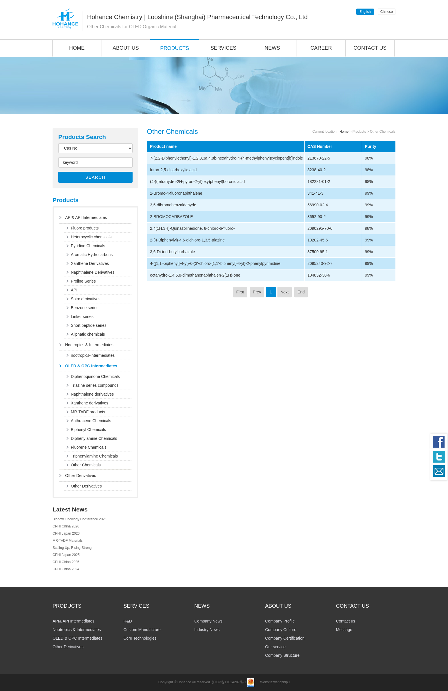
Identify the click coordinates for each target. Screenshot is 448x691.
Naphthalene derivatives (92, 394)
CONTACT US (369, 48)
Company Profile (280, 621)
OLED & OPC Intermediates (91, 366)
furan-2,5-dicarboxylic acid (173, 170)
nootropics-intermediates (93, 355)
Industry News (207, 629)
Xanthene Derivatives (90, 263)
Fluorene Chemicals (89, 447)
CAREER (321, 48)
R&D (127, 621)
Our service (275, 646)
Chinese (386, 12)
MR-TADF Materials (68, 541)
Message (344, 629)
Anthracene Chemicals (91, 420)
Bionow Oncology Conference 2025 (80, 519)
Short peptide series (89, 325)
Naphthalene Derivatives (93, 272)
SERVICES (224, 48)
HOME (77, 48)
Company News (208, 621)
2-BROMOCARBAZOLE (171, 216)
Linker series (82, 316)
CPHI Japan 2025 (66, 555)
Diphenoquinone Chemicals (95, 376)
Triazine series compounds (95, 385)
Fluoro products (85, 228)
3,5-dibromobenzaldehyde (173, 205)
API (74, 290)
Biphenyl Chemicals (88, 429)
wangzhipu (281, 682)
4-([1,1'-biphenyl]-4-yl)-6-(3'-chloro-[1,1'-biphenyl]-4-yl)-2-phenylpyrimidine (215, 263)
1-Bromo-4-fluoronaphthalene (176, 193)
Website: (266, 682)
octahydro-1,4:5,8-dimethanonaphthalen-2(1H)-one (195, 275)
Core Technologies (140, 638)
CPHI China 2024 (66, 569)
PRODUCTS (174, 48)
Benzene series (85, 307)
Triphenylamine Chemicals (94, 456)
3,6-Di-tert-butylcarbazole (172, 251)
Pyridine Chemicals (88, 245)
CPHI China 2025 (66, 562)
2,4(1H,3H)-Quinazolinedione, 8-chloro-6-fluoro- (192, 228)
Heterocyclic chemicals (91, 237)
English (365, 12)
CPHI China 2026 (66, 526)
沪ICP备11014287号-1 (229, 682)
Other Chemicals (86, 465)
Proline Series (83, 281)
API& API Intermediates (86, 217)
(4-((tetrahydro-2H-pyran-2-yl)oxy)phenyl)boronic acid (197, 181)
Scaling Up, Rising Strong (72, 548)
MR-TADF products (88, 412)
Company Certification (285, 638)
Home (344, 132)
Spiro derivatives (86, 299)
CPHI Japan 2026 (66, 533)
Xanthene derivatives (89, 403)
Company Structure (282, 655)
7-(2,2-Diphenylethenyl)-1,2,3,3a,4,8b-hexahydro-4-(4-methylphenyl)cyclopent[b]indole (226, 158)
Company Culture (280, 629)
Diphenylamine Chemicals (94, 438)
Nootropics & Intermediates (89, 345)
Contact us (345, 621)
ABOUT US (126, 48)
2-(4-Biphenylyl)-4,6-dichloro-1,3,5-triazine (187, 240)
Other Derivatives (80, 475)
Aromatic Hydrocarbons (92, 254)
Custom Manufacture (142, 629)
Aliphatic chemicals (88, 334)
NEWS (272, 48)
